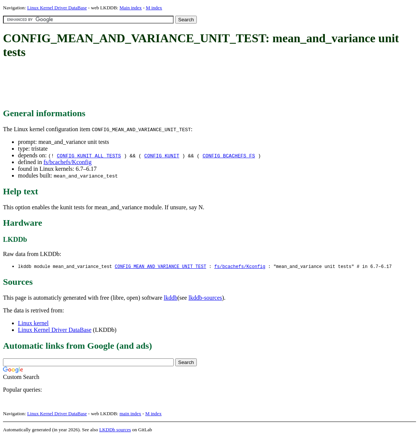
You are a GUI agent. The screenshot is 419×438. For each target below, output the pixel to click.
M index (154, 7)
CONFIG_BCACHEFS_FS (228, 155)
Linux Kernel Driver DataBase (57, 7)
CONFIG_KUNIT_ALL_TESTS (89, 155)
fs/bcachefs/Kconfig (67, 162)
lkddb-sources (205, 298)
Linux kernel (33, 323)
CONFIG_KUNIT (161, 155)
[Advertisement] (139, 84)
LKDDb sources (115, 430)
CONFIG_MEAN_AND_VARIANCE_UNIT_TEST (160, 266)
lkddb (170, 298)
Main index (131, 7)
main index (130, 414)
